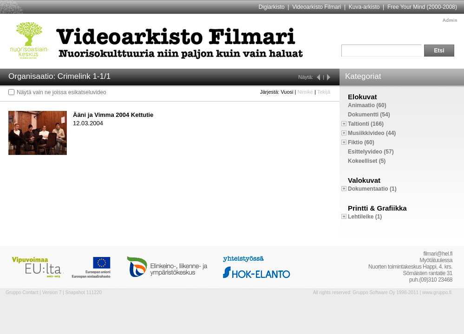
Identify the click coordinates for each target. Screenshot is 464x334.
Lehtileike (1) (365, 216)
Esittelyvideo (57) (371, 151)
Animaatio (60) (367, 105)
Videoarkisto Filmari (316, 7)
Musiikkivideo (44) (372, 133)
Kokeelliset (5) (367, 161)
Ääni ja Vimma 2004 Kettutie (113, 114)
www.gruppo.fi (436, 292)
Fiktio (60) (361, 142)
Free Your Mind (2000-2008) (422, 7)
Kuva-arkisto (364, 7)
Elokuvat (362, 97)
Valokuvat (364, 180)
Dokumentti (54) (369, 114)
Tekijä (323, 92)
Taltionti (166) (366, 124)
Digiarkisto (272, 7)
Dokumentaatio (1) (372, 189)
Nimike (305, 92)
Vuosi (287, 92)
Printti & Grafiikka (377, 208)
